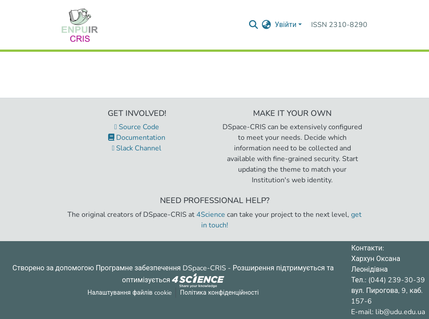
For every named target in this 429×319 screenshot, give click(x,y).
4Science (210, 214)
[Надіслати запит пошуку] (253, 24)
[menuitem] (266, 24)
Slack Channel (137, 148)
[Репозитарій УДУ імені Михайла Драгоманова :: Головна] (80, 25)
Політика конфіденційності (219, 292)
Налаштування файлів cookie (129, 292)
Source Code (136, 127)
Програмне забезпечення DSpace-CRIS (161, 268)
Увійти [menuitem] (285, 25)
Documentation (136, 137)
